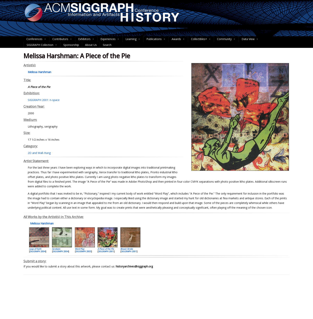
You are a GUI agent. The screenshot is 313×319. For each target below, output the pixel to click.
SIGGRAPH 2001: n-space (44, 100)
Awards (178, 39)
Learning (133, 39)
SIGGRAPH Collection (42, 45)
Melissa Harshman (41, 223)
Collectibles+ (201, 39)
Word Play (79, 249)
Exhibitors (86, 39)
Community (226, 39)
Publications (156, 39)
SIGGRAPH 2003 (83, 251)
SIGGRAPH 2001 (106, 251)
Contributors (62, 39)
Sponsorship (71, 45)
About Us (91, 45)
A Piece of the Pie (106, 249)
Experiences (109, 39)
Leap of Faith (35, 249)
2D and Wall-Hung (39, 153)
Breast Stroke (126, 249)
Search (107, 45)
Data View (250, 39)
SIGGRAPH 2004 (37, 251)
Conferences (36, 39)
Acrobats (56, 249)
